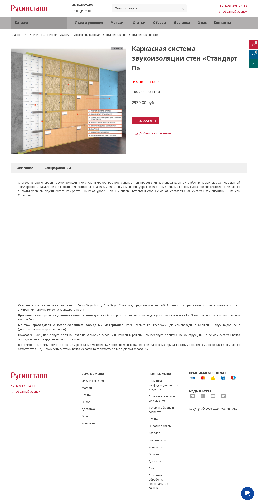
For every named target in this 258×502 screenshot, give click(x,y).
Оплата (154, 454)
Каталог (154, 433)
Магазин (118, 22)
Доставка (182, 22)
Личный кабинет (160, 440)
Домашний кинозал (87, 35)
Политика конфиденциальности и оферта (163, 385)
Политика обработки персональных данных (158, 481)
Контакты (222, 22)
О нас (202, 22)
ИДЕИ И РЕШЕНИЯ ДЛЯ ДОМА (48, 35)
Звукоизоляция (116, 35)
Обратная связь (160, 426)
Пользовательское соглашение (162, 398)
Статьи (139, 22)
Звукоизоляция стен (145, 35)
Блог (152, 468)
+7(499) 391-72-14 (233, 6)
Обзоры (159, 22)
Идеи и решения (89, 22)
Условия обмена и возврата (161, 410)
